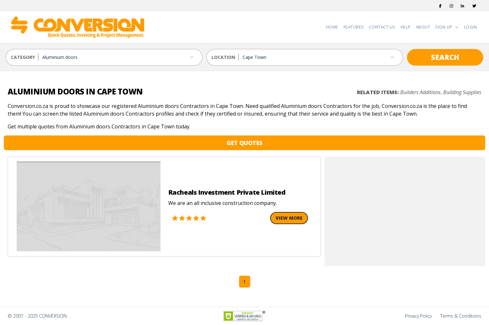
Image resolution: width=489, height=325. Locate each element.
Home (332, 27)
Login (470, 27)
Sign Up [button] (444, 27)
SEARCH (445, 57)
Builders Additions (420, 92)
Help (406, 27)
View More (289, 218)
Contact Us (382, 27)
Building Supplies (462, 92)
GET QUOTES (244, 143)
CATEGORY (23, 57)
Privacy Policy (418, 316)
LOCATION (223, 57)
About (423, 27)
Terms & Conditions (460, 316)
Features (354, 27)
